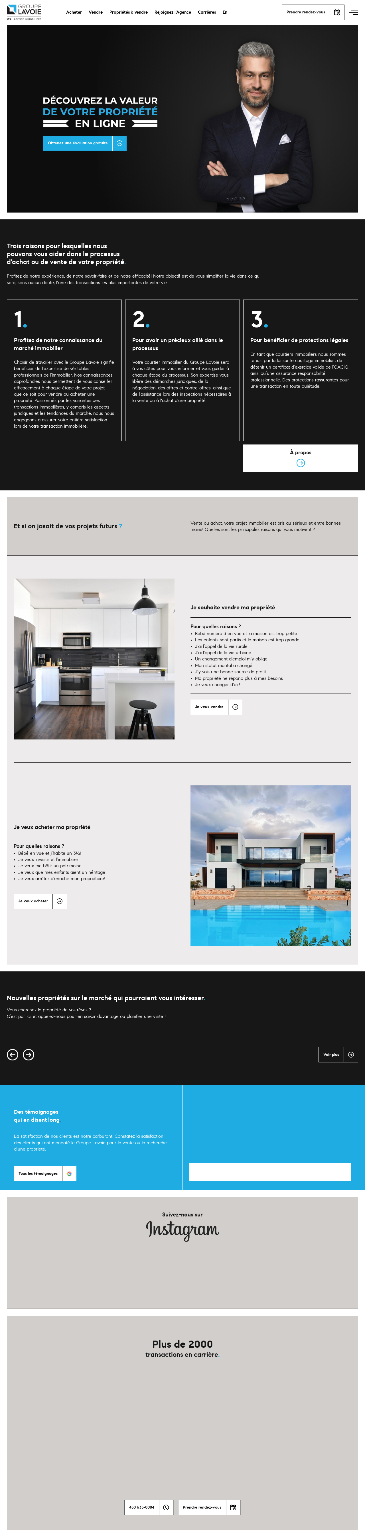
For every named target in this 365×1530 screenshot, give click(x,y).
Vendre (96, 12)
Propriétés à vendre (129, 12)
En (225, 12)
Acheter (74, 12)
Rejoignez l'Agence (173, 12)
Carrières (207, 12)
